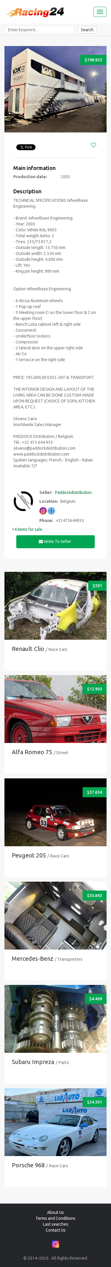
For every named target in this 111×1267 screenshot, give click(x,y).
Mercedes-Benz (32, 958)
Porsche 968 (28, 1165)
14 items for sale (27, 529)
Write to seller (55, 541)
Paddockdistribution (73, 492)
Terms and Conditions (55, 1218)
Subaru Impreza (33, 1061)
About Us (55, 1212)
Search (87, 29)
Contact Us (56, 1230)
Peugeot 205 (29, 855)
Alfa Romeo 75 (32, 752)
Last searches (55, 1224)
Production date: (30, 176)
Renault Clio (28, 648)
